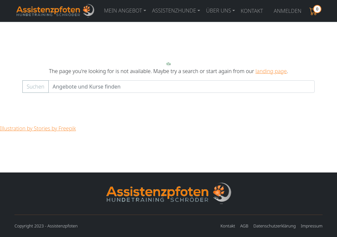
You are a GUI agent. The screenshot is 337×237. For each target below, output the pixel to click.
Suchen (35, 86)
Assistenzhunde (174, 10)
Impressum (312, 226)
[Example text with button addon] (181, 86)
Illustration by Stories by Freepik (38, 128)
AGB (244, 226)
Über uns (218, 10)
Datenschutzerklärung (274, 226)
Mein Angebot (123, 10)
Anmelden (287, 10)
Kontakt (252, 10)
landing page (271, 71)
